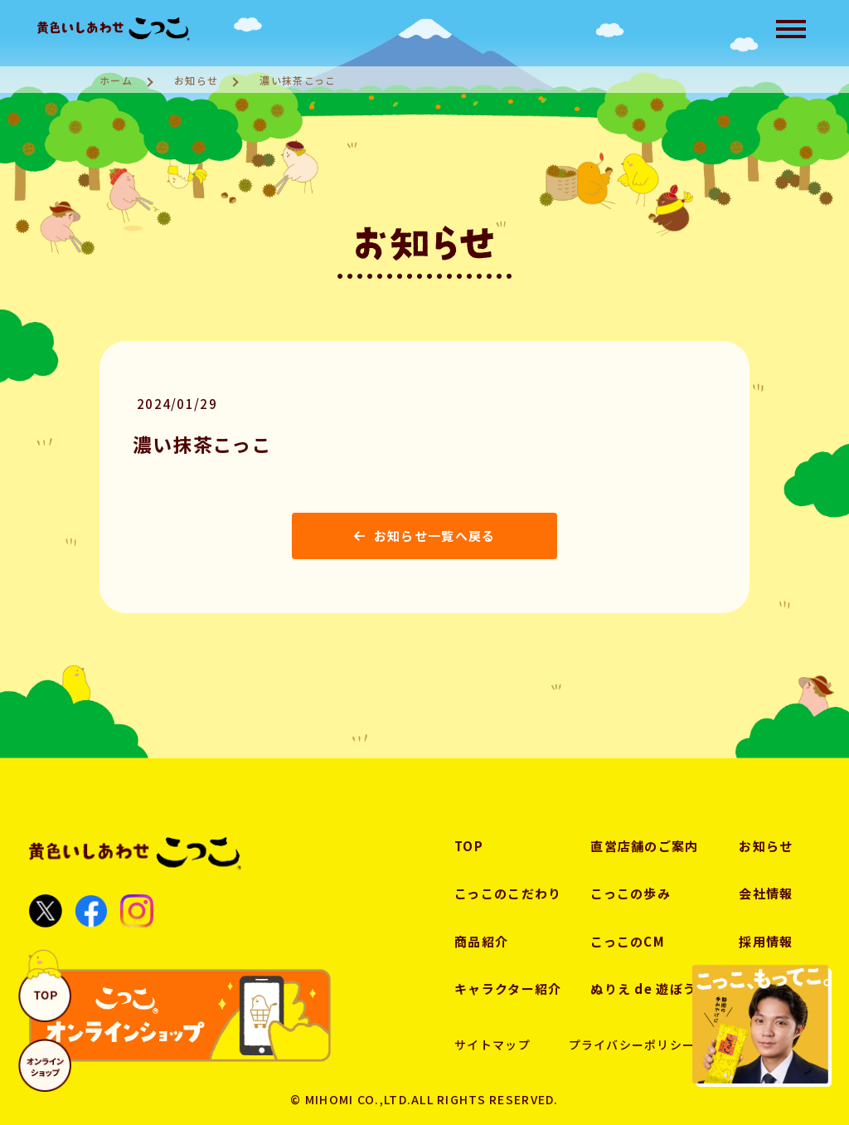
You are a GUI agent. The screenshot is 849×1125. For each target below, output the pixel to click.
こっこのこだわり (507, 893)
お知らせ (196, 80)
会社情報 (766, 893)
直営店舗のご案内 (644, 846)
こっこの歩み (630, 893)
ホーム (116, 80)
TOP (468, 846)
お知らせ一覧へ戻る (425, 535)
